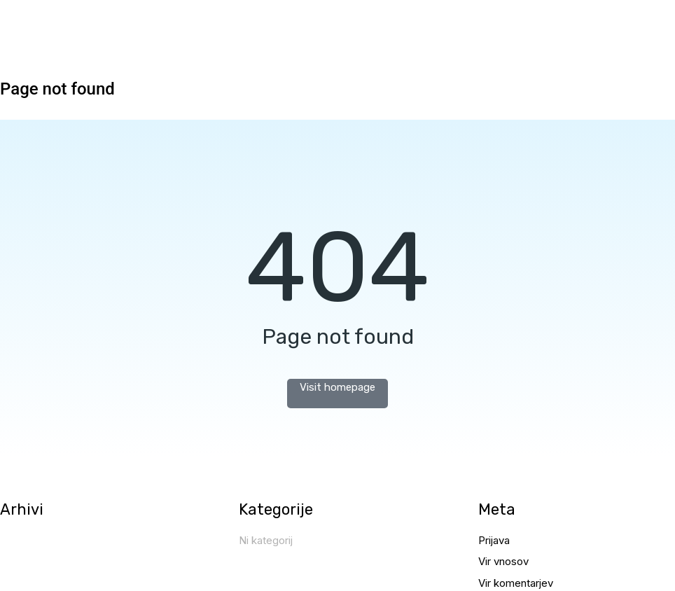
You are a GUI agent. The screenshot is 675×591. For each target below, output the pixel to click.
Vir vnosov (503, 561)
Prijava (494, 540)
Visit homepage (337, 387)
